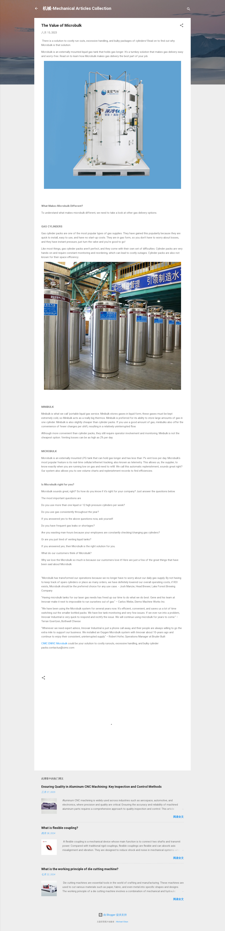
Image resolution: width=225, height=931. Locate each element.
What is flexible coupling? (59, 828)
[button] (181, 26)
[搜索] (189, 9)
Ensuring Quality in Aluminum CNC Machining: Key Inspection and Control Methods (101, 786)
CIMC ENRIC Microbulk (54, 643)
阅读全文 (178, 816)
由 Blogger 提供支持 (112, 914)
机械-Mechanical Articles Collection (77, 8)
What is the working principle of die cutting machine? (79, 869)
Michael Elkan (122, 922)
